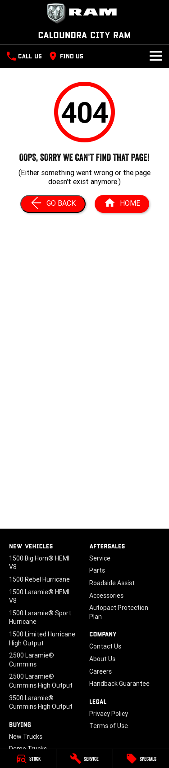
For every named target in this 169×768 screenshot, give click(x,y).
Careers (100, 671)
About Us (102, 659)
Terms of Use (108, 726)
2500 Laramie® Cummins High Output (41, 680)
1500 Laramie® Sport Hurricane (40, 617)
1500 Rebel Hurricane (39, 579)
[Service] (84, 758)
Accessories (106, 595)
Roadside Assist (112, 583)
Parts (97, 570)
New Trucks (25, 737)
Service (99, 558)
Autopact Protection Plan (118, 612)
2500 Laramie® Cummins (31, 659)
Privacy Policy (108, 714)
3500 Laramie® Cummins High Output (41, 702)
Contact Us (105, 646)
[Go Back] (53, 204)
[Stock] (28, 758)
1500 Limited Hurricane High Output (42, 638)
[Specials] (141, 758)
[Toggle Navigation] (156, 56)
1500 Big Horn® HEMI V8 (39, 562)
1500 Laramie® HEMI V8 (39, 596)
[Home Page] (122, 204)
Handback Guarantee (119, 684)
